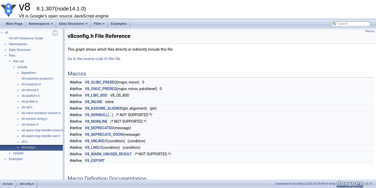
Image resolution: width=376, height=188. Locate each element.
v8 (6, 32)
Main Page (14, 24)
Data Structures (73, 25)
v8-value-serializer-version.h (41, 113)
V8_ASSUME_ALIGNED (103, 108)
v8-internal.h (30, 90)
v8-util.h (26, 107)
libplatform (28, 73)
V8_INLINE (93, 102)
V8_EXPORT (95, 160)
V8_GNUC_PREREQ (100, 89)
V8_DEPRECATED (99, 128)
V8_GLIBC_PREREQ (100, 82)
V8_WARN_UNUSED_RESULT (108, 154)
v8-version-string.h (34, 119)
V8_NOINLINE (96, 121)
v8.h (24, 142)
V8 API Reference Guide (26, 38)
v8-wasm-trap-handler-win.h (40, 136)
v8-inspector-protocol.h (37, 78)
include (22, 67)
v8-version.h (29, 124)
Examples (119, 24)
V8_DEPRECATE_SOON (104, 134)
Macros (370, 31)
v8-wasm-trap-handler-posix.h (42, 130)
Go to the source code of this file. (94, 59)
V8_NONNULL (96, 115)
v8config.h (28, 147)
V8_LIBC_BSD (96, 95)
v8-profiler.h (29, 101)
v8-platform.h (30, 96)
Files (100, 25)
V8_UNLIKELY (96, 141)
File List (18, 61)
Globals (18, 153)
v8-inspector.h (31, 84)
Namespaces (41, 25)
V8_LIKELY (93, 147)
